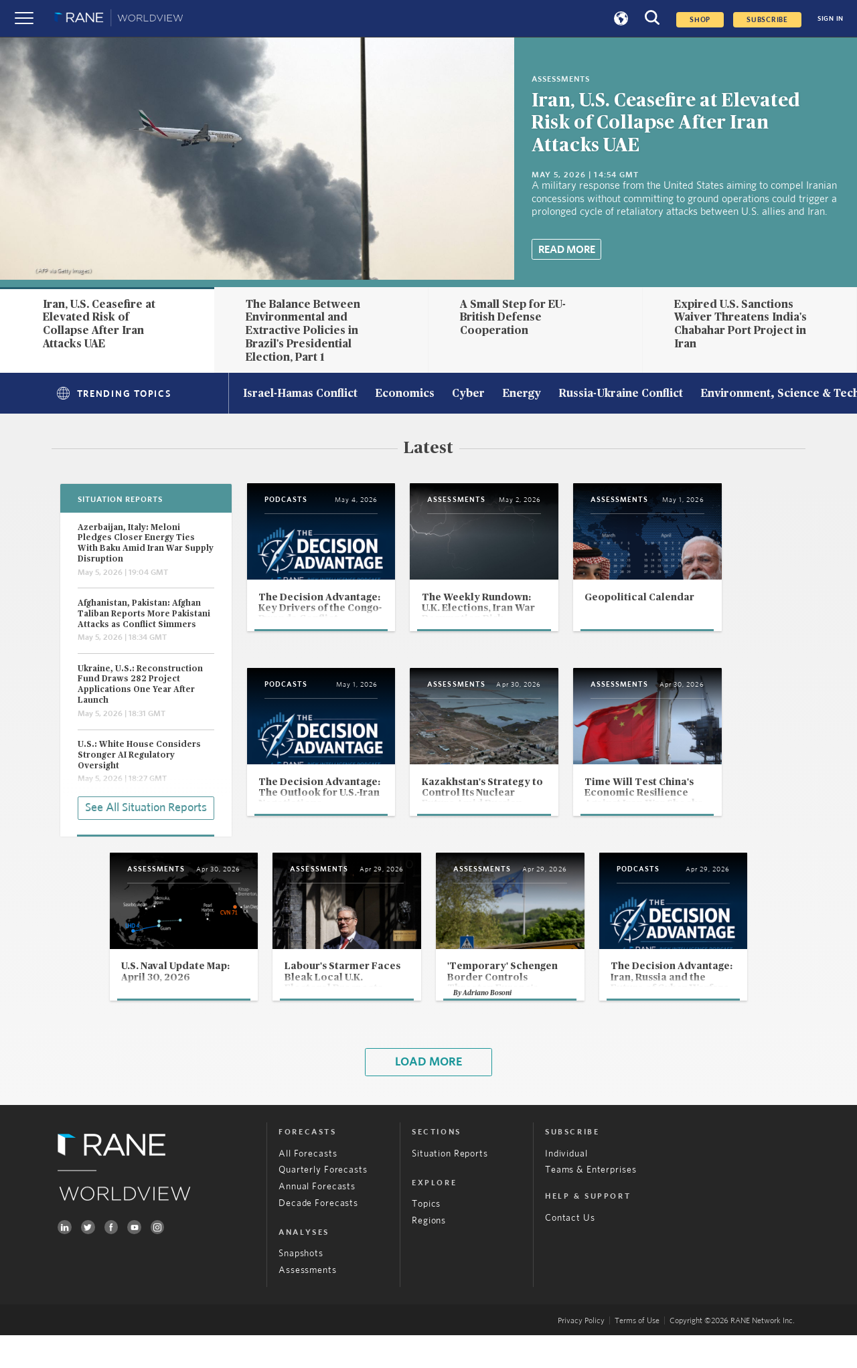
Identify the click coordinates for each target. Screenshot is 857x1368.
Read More (566, 249)
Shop (700, 19)
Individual (566, 1186)
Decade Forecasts (318, 1236)
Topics (426, 1237)
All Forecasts (308, 1186)
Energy (521, 394)
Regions (429, 1253)
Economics (405, 394)
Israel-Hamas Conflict (300, 394)
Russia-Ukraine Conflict (620, 394)
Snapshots (301, 1287)
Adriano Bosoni (488, 1025)
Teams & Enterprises (590, 1203)
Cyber (468, 394)
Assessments (308, 1303)
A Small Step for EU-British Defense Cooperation (513, 317)
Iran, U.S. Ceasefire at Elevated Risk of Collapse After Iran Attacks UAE (666, 123)
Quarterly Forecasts (323, 1203)
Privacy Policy (581, 1353)
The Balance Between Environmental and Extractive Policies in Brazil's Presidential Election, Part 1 (303, 331)
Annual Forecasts (317, 1219)
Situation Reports (450, 1186)
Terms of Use (637, 1353)
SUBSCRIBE (767, 19)
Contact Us (570, 1251)
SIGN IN (830, 18)
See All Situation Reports (146, 807)
